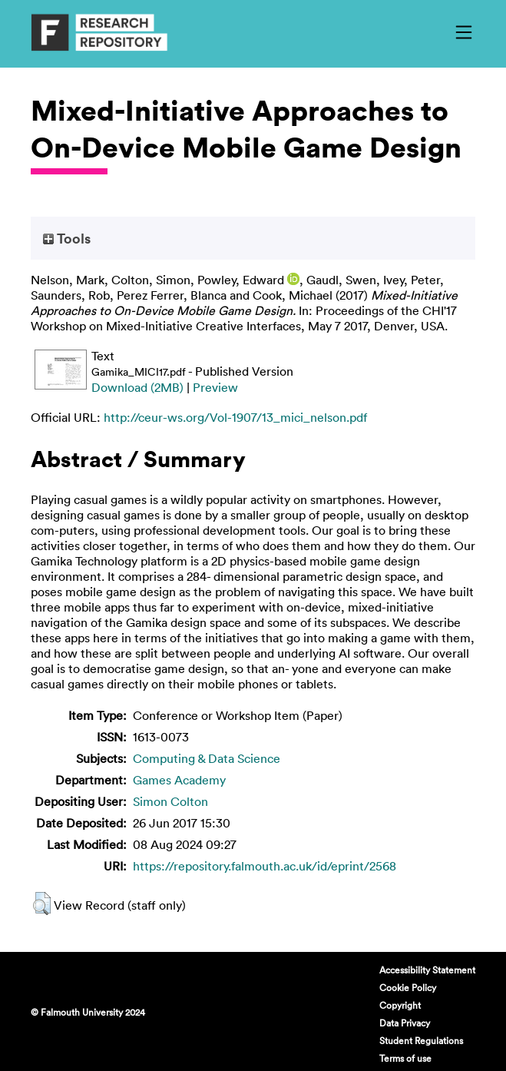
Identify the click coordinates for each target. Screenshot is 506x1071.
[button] (42, 903)
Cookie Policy (407, 987)
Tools (67, 238)
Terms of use (405, 1058)
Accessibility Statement (427, 969)
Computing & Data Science (206, 758)
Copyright (400, 1005)
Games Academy (179, 780)
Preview (215, 387)
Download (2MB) (137, 387)
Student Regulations (421, 1040)
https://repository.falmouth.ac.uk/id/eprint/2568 (264, 866)
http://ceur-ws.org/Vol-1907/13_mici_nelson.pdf (235, 417)
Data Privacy (404, 1023)
